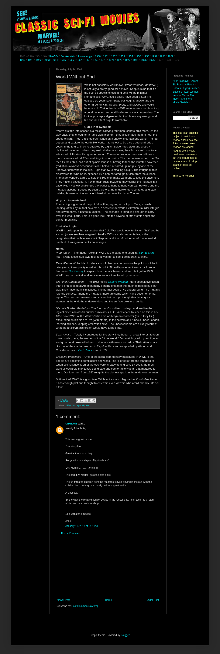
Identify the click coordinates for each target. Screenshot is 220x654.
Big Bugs (178, 84)
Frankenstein (68, 56)
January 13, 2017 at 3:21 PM (81, 526)
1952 (114, 56)
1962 (39, 59)
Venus (176, 95)
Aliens (195, 80)
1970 (103, 59)
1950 (98, 56)
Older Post (153, 599)
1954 (130, 56)
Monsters (186, 98)
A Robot (189, 84)
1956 (146, 56)
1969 (95, 59)
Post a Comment (70, 533)
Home (108, 599)
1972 (120, 59)
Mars (185, 95)
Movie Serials (180, 102)
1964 (55, 59)
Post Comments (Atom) (84, 606)
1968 (87, 59)
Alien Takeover (181, 80)
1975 (144, 59)
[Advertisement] (108, 566)
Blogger (125, 635)
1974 (136, 59)
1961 (31, 59)
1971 (112, 59)
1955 (138, 56)
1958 (162, 56)
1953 (122, 56)
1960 (23, 59)
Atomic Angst (85, 56)
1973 (128, 59)
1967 (79, 59)
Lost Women (191, 91)
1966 (71, 59)
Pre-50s (53, 56)
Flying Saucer (191, 88)
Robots (177, 88)
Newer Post (63, 599)
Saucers (177, 91)
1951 (106, 56)
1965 (63, 59)
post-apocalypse (80, 405)
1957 (154, 56)
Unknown (71, 423)
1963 (47, 59)
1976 (152, 59)
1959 (171, 56)
